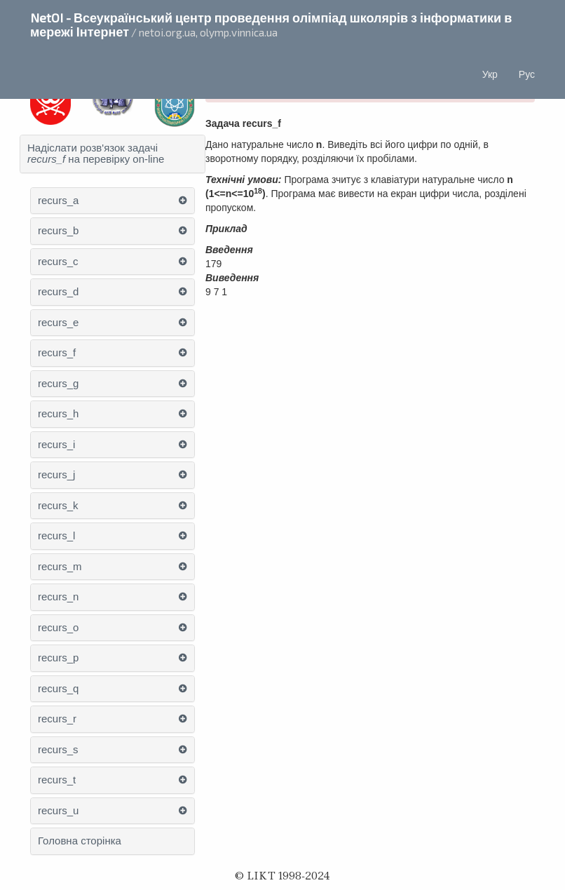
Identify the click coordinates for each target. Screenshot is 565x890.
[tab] (112, 154)
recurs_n (58, 596)
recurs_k (58, 505)
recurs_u (58, 810)
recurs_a (58, 200)
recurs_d (58, 291)
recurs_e (58, 322)
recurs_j (56, 474)
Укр (490, 74)
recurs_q (58, 688)
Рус (527, 74)
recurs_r (57, 718)
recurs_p (58, 657)
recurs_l (56, 535)
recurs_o (58, 627)
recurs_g (58, 383)
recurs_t (57, 780)
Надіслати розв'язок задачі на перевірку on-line (95, 154)
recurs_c (58, 261)
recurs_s (58, 749)
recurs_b (58, 230)
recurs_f (57, 352)
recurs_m (60, 566)
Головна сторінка (79, 841)
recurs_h (58, 413)
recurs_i (56, 444)
